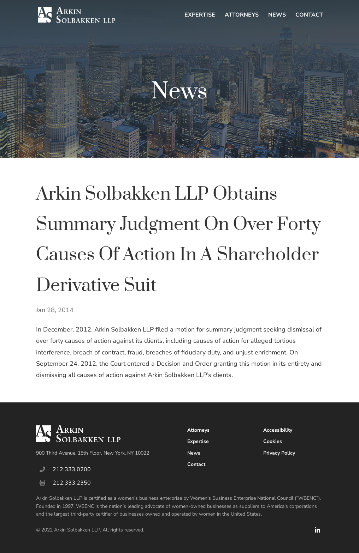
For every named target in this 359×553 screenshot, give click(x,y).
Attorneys (242, 15)
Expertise (199, 15)
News (277, 15)
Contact (309, 15)
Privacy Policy (279, 453)
